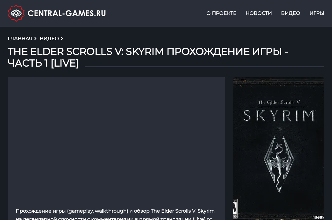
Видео (290, 13)
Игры (316, 13)
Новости (258, 13)
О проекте (221, 13)
